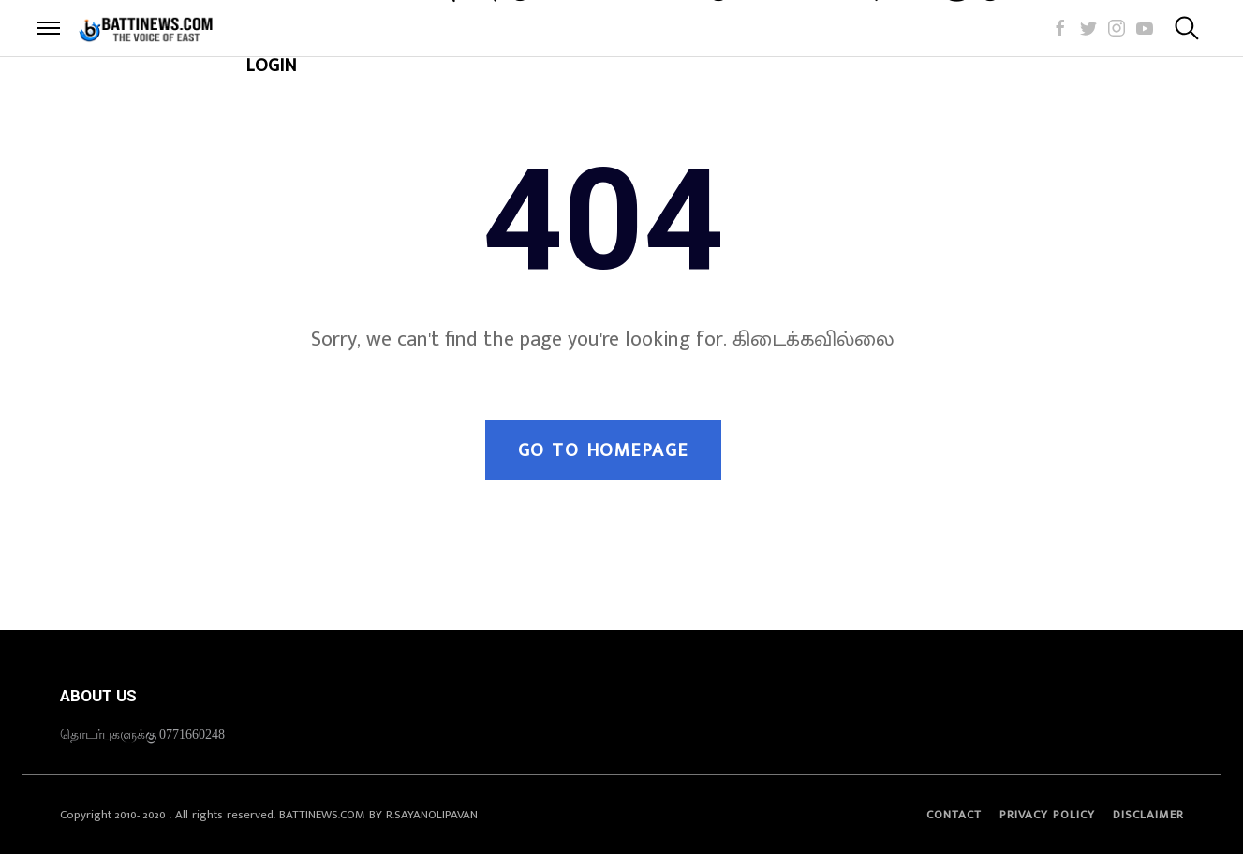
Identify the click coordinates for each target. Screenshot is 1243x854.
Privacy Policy (1047, 814)
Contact (954, 814)
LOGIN (271, 65)
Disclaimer (1148, 814)
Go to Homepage (603, 450)
